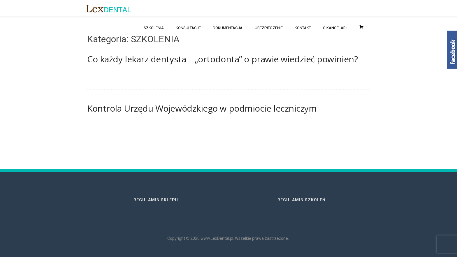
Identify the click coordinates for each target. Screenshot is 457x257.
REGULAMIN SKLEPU (155, 200)
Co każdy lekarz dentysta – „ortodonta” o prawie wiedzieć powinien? (222, 59)
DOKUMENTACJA (227, 28)
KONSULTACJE (188, 28)
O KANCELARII (335, 28)
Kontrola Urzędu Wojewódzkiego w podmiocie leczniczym (202, 108)
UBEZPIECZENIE (269, 28)
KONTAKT (303, 28)
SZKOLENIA (154, 28)
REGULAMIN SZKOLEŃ (301, 200)
